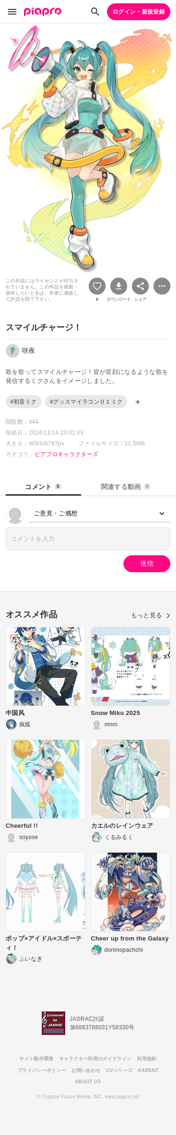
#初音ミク (23, 401)
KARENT (148, 1070)
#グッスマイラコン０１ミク (86, 401)
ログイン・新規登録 (139, 11)
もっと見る (150, 615)
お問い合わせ (85, 1070)
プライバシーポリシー (41, 1070)
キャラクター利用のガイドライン (95, 1058)
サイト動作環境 (36, 1058)
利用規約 (146, 1058)
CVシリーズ (119, 1070)
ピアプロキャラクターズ (67, 454)
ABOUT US (88, 1081)
